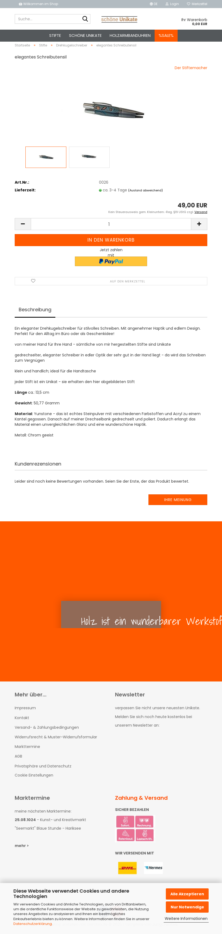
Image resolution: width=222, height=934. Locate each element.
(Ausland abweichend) (145, 193)
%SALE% (166, 35)
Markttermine (27, 749)
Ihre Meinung (178, 503)
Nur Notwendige (187, 907)
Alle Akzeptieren (187, 894)
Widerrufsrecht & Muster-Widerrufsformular (56, 740)
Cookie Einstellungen (34, 778)
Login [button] (172, 4)
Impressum (25, 711)
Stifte (55, 35)
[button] (154, 4)
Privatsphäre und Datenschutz (43, 769)
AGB (18, 759)
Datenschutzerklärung (32, 923)
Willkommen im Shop (38, 4)
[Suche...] (85, 19)
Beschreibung (35, 312)
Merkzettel (197, 4)
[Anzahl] (111, 227)
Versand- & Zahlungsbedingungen (47, 730)
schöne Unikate (85, 35)
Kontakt (22, 720)
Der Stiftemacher (191, 70)
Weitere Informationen (186, 918)
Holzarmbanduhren (130, 35)
